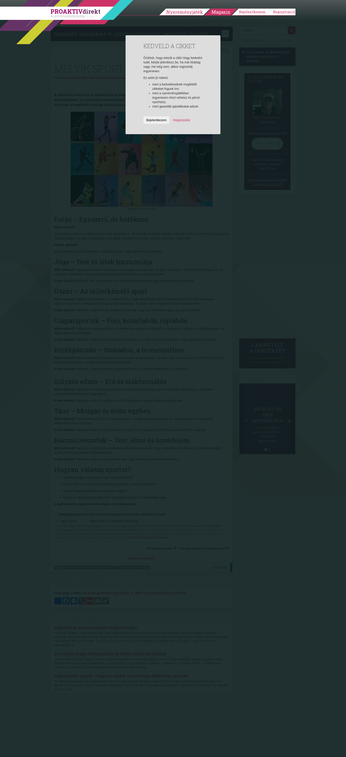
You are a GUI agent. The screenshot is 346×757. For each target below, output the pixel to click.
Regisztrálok (181, 120)
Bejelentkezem (252, 11)
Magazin (221, 12)
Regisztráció (284, 11)
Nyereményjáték (184, 12)
